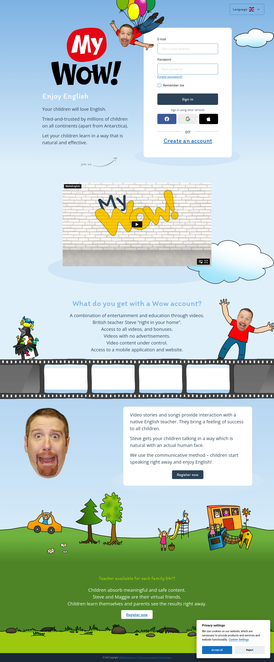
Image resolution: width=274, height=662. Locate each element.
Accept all (217, 650)
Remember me (173, 85)
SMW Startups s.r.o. (127, 657)
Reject (249, 650)
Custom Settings (239, 639)
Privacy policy (166, 657)
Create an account (187, 140)
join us (86, 164)
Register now (187, 474)
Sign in (187, 99)
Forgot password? (169, 77)
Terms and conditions (148, 657)
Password (164, 59)
